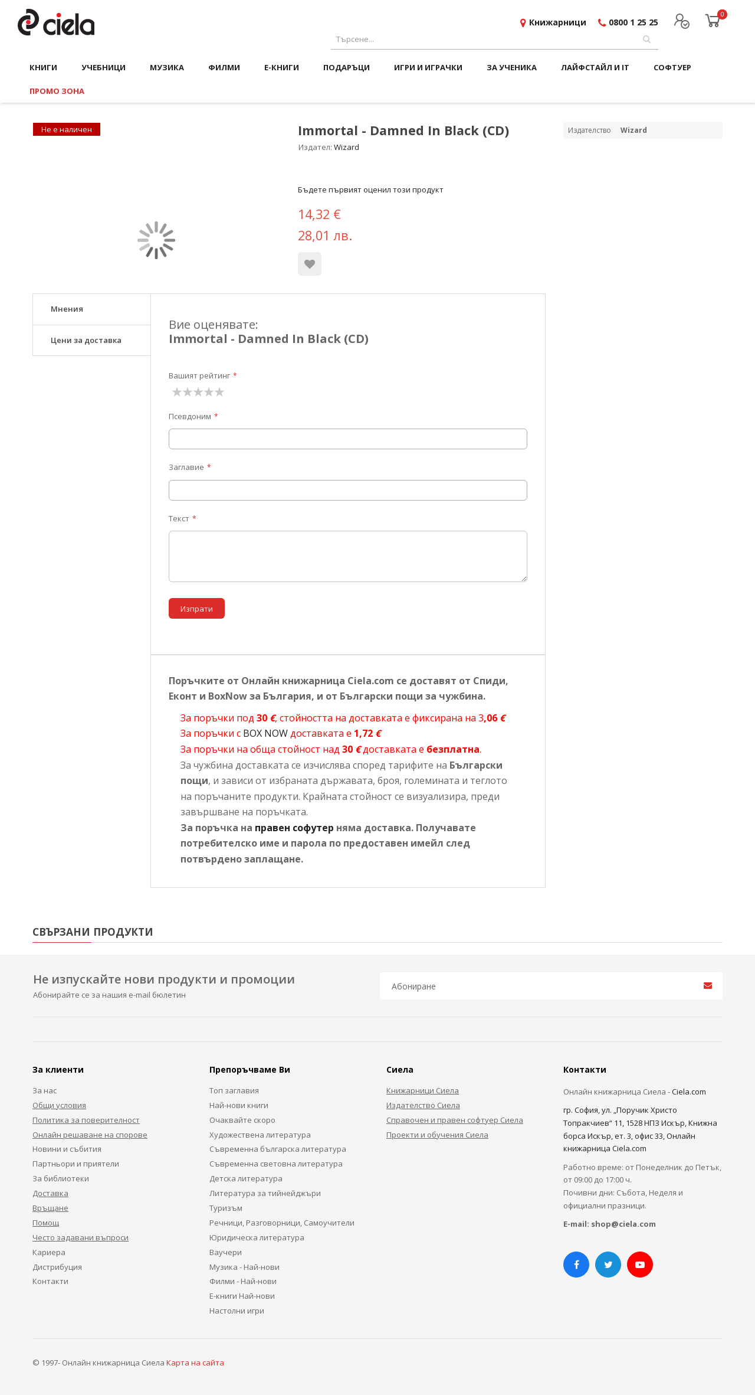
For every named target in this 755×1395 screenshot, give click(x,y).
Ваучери (225, 1252)
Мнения (67, 308)
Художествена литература (260, 1134)
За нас (44, 1090)
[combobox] (494, 39)
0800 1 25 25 (633, 22)
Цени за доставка (86, 340)
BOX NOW (265, 733)
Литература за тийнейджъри (265, 1193)
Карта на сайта (195, 1362)
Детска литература (246, 1178)
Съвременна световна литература (276, 1163)
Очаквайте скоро (242, 1120)
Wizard (346, 147)
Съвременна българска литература (277, 1149)
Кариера (48, 1252)
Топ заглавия (234, 1090)
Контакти (50, 1281)
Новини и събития (66, 1149)
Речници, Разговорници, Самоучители (281, 1222)
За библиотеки (60, 1178)
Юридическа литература (256, 1237)
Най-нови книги (238, 1105)
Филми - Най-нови (243, 1281)
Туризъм (225, 1208)
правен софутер (294, 827)
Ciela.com (689, 1091)
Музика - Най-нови (244, 1267)
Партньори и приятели (75, 1163)
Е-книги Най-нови (242, 1296)
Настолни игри (236, 1310)
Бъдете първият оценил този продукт (371, 189)
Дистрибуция (57, 1267)
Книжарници (557, 22)
